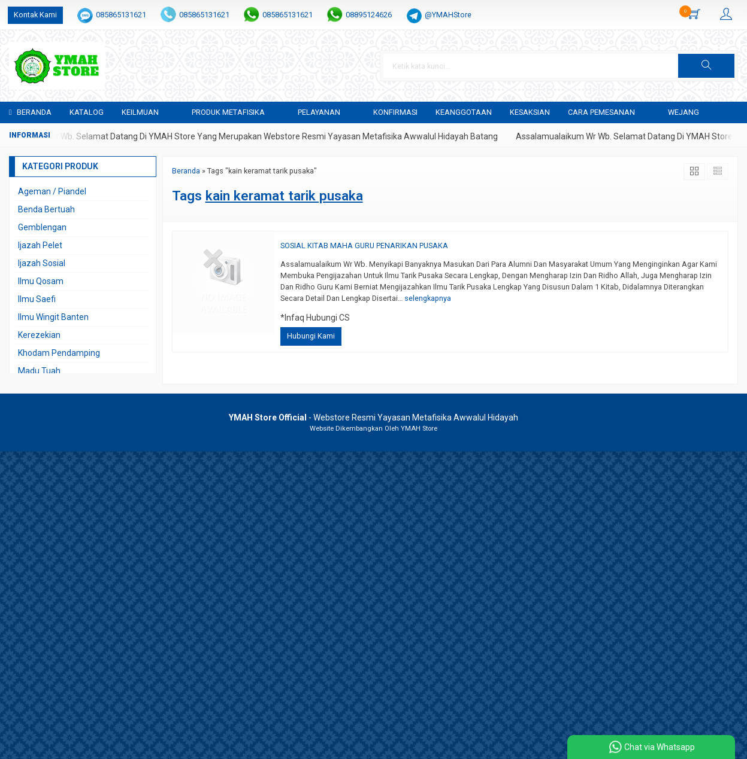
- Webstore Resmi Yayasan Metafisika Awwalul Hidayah (373, 417)
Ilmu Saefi (37, 299)
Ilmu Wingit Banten (53, 317)
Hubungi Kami (311, 335)
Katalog (86, 112)
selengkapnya (427, 298)
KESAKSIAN (530, 112)
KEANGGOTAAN (464, 112)
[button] (706, 66)
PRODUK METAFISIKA (228, 112)
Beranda (30, 112)
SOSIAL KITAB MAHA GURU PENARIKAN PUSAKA (364, 245)
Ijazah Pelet (40, 245)
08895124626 (369, 14)
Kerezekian (39, 335)
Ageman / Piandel (52, 191)
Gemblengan (42, 227)
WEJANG (683, 112)
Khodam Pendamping (59, 353)
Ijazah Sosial (41, 263)
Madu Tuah (39, 371)
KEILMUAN (140, 112)
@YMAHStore (448, 14)
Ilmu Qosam (40, 281)
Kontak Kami (35, 14)
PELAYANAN (319, 112)
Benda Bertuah (46, 209)
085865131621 (121, 14)
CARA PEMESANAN (601, 112)
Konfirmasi (395, 112)
